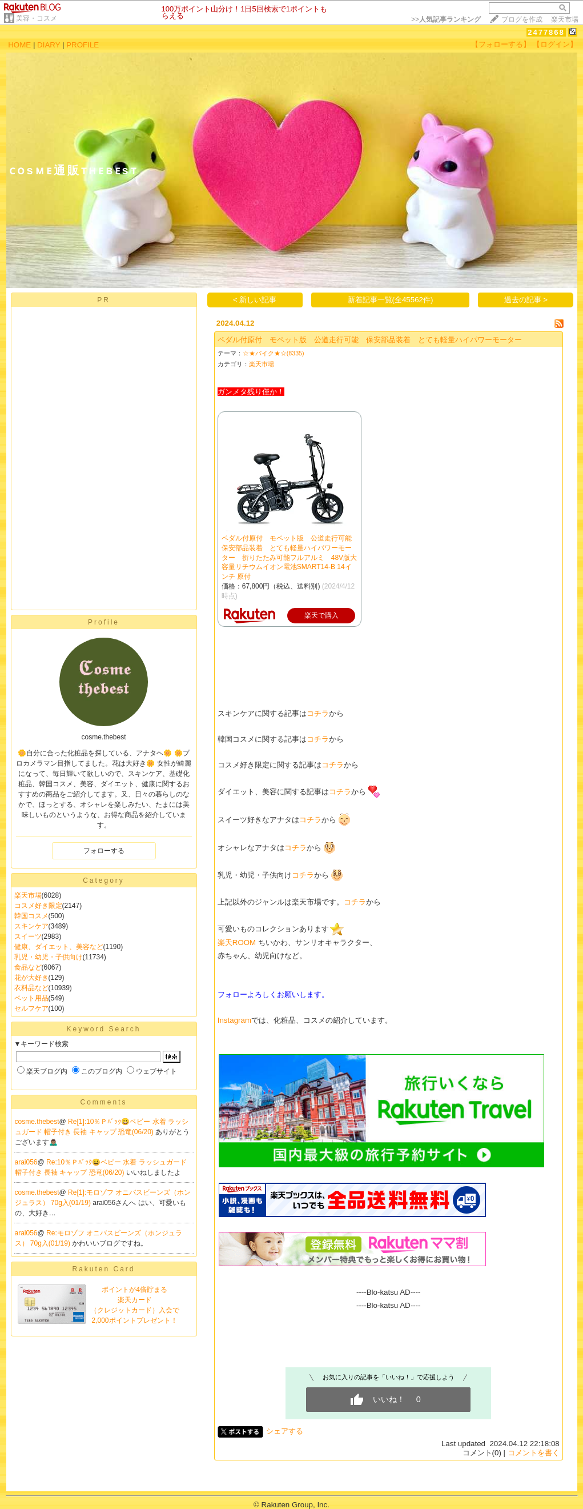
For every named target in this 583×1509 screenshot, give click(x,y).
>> (446, 19)
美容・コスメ (36, 18)
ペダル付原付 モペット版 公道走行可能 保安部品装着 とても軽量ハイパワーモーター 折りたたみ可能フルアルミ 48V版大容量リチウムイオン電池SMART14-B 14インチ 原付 (290, 557)
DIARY (48, 45)
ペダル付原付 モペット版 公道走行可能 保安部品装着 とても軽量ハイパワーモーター (370, 339)
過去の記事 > (526, 299)
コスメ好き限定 (38, 906)
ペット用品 (31, 998)
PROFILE (82, 45)
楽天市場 (564, 19)
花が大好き (31, 978)
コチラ (318, 713)
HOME (19, 45)
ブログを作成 (521, 19)
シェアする (284, 1431)
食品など (28, 967)
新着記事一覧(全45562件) (390, 299)
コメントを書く (534, 1452)
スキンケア (31, 926)
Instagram (234, 1020)
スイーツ (28, 936)
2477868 (546, 32)
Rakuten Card (103, 1269)
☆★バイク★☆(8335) (273, 353)
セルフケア (31, 1008)
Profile (103, 622)
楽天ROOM (237, 942)
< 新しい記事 (255, 299)
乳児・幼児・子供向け (48, 957)
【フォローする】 (500, 44)
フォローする (103, 851)
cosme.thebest (37, 1122)
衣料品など (31, 988)
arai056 (26, 1162)
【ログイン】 (555, 44)
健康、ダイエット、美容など (58, 947)
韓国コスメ (31, 916)
